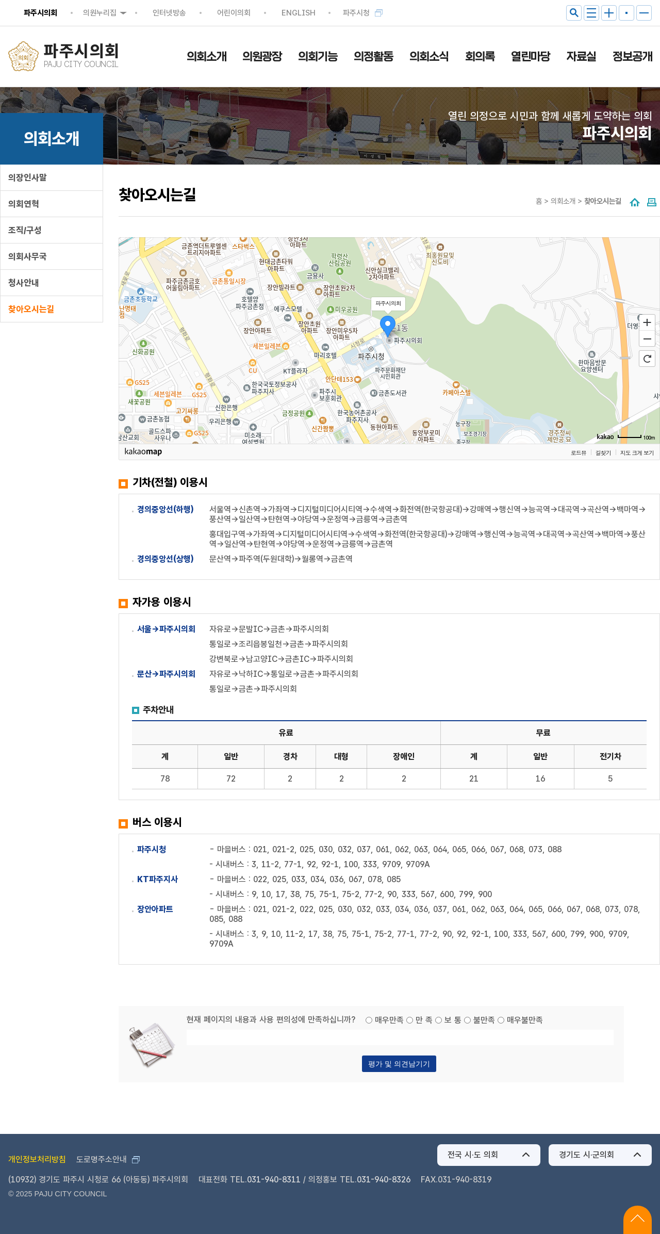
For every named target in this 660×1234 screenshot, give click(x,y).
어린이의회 (234, 13)
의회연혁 (23, 204)
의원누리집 (100, 13)
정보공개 (632, 56)
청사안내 (23, 283)
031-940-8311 (274, 1179)
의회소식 (429, 56)
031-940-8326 (383, 1179)
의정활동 (373, 56)
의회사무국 (27, 256)
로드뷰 (578, 452)
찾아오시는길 (31, 309)
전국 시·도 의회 (473, 1155)
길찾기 (603, 452)
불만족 (484, 1020)
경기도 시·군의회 (586, 1155)
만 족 (424, 1020)
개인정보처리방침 (37, 1159)
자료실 (581, 56)
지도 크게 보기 (637, 452)
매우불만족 (525, 1020)
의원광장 (262, 56)
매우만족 (389, 1020)
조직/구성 (25, 230)
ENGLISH (299, 13)
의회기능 (317, 56)
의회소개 (206, 56)
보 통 (452, 1020)
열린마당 (530, 56)
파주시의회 (40, 13)
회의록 (479, 56)
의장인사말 (27, 177)
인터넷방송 (169, 13)
